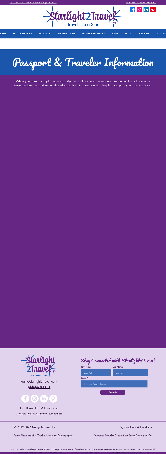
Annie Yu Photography (59, 435)
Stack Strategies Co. (141, 435)
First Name (86, 367)
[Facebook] (132, 9)
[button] (128, 34)
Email (83, 378)
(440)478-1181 (39, 387)
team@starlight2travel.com (39, 381)
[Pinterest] (53, 399)
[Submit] (112, 392)
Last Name (118, 367)
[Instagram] (35, 399)
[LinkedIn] (146, 9)
